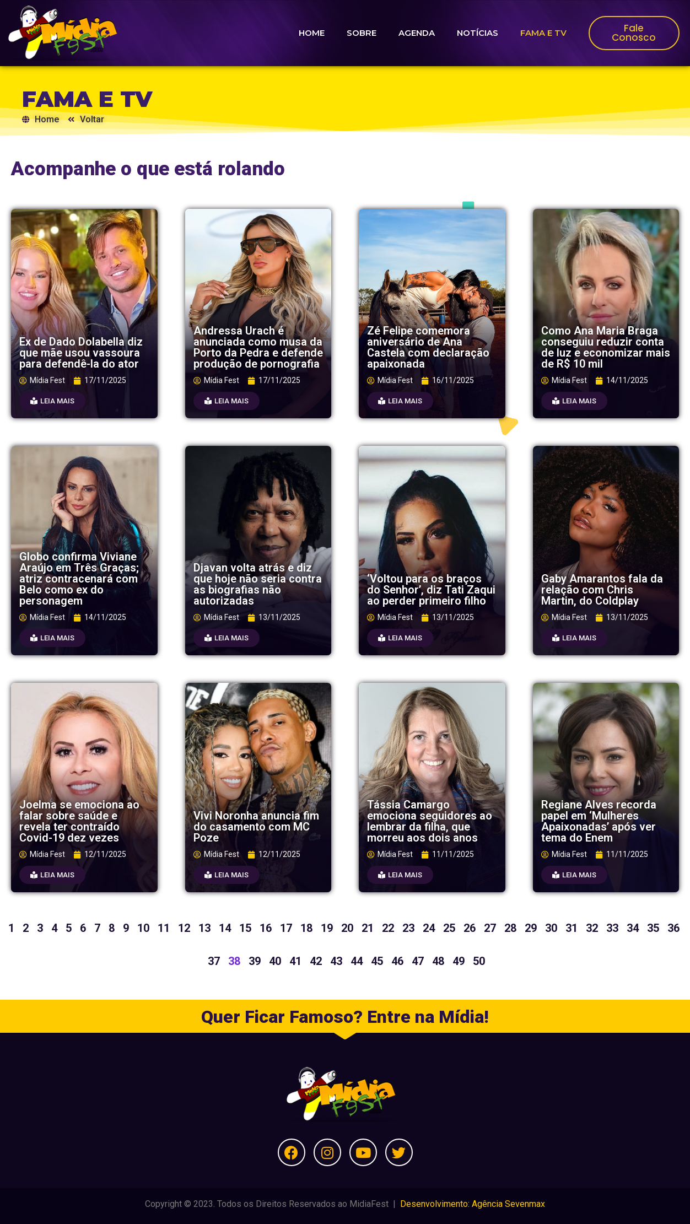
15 (245, 928)
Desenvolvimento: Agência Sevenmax (472, 1204)
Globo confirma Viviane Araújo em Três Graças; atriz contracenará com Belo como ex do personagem (79, 578)
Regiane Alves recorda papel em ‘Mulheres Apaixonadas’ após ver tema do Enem (598, 821)
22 (388, 928)
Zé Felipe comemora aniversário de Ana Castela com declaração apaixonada (428, 347)
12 (184, 928)
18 (306, 928)
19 (327, 928)
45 (377, 961)
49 (458, 961)
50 (479, 961)
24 (429, 928)
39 (255, 961)
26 (469, 928)
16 (266, 928)
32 (592, 928)
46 (397, 961)
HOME (312, 33)
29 (531, 928)
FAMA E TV (543, 33)
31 (571, 928)
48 (438, 961)
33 (612, 928)
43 (336, 961)
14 (225, 928)
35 (653, 928)
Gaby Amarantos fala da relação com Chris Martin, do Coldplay (602, 589)
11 (164, 928)
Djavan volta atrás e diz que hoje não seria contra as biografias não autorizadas (257, 584)
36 (673, 928)
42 (316, 961)
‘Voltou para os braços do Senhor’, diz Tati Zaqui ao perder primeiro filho (431, 589)
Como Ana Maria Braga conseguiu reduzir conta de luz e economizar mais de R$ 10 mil (605, 347)
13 (204, 928)
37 (214, 961)
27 (490, 928)
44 (357, 961)
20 (347, 928)
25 (449, 928)
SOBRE (361, 33)
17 (286, 928)
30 (551, 928)
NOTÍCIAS (477, 33)
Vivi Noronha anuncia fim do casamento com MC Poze (256, 826)
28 (510, 928)
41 (295, 961)
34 (633, 928)
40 (275, 961)
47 (418, 961)
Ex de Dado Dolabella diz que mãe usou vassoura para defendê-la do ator (81, 352)
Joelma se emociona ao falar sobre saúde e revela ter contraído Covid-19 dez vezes (79, 821)
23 (408, 928)
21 (368, 928)
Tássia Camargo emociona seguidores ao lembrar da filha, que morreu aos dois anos (429, 821)
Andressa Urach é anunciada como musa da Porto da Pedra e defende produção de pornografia (258, 347)
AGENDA (416, 33)
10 (143, 928)
